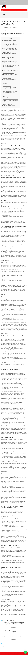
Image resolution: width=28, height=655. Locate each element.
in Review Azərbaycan (7, 52)
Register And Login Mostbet (8, 60)
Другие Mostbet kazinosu (7, 89)
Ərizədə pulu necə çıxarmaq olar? (9, 105)
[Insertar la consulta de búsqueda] (14, 646)
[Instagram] (22, 2)
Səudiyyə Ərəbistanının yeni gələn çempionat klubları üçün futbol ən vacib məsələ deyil (10, 44)
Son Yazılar (5, 47)
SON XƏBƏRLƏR (6, 50)
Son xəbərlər (5, 76)
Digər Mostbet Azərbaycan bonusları (9, 56)
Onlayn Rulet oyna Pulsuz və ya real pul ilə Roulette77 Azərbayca (14, 631)
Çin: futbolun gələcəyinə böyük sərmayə (10, 79)
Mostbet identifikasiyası (7, 58)
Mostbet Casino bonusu (7, 78)
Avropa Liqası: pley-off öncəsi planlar (9, 63)
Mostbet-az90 (5, 80)
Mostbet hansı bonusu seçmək (8, 73)
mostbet (9, 158)
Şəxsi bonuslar (5, 97)
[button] (25, 652)
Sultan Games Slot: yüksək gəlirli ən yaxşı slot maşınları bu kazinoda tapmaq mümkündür (10, 92)
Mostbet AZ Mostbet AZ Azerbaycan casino (10, 99)
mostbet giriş (15, 27)
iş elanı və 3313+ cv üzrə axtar (8, 57)
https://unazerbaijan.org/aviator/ (19, 197)
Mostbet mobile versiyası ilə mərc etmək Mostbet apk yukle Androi (14, 637)
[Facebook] (20, 2)
